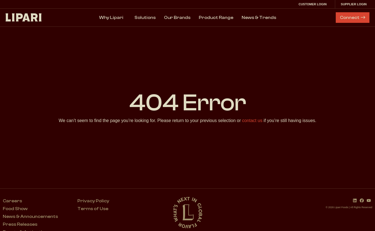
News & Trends (259, 17)
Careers (12, 200)
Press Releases (20, 224)
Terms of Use (92, 208)
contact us (252, 120)
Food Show (15, 208)
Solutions (145, 17)
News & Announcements (30, 216)
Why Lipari (112, 17)
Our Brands (177, 17)
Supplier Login (355, 4)
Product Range (216, 17)
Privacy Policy (93, 200)
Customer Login (313, 4)
